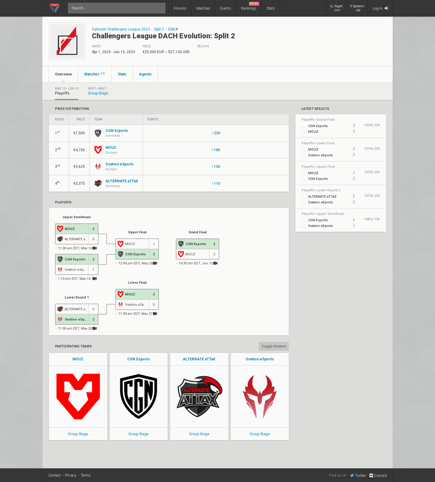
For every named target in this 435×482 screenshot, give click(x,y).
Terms (86, 475)
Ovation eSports (260, 359)
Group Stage (78, 434)
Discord (378, 475)
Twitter (358, 475)
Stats (270, 8)
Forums (180, 8)
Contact (54, 475)
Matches (203, 8)
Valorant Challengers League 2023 (121, 29)
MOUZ (77, 359)
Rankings (250, 6)
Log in (380, 8)
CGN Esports (138, 359)
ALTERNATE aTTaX (199, 359)
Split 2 (159, 29)
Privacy (70, 475)
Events (225, 8)
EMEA (173, 29)
